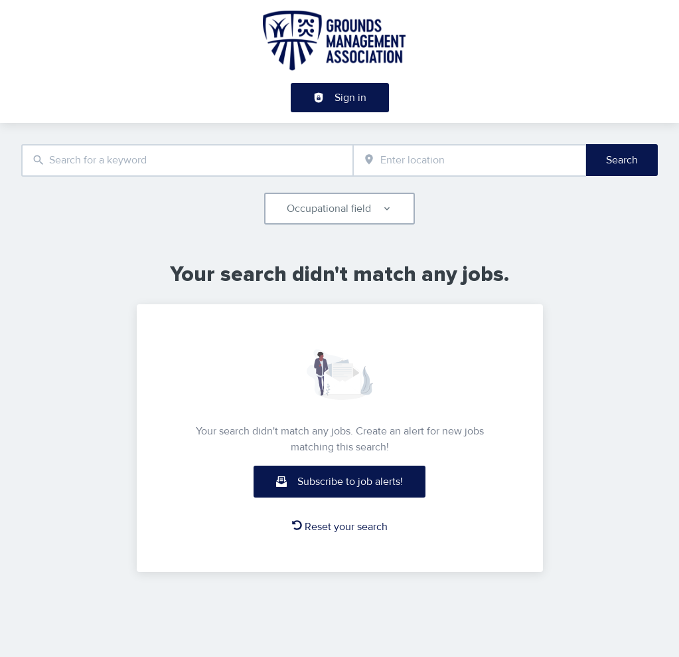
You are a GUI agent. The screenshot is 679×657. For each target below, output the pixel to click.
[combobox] (187, 160)
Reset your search (340, 526)
